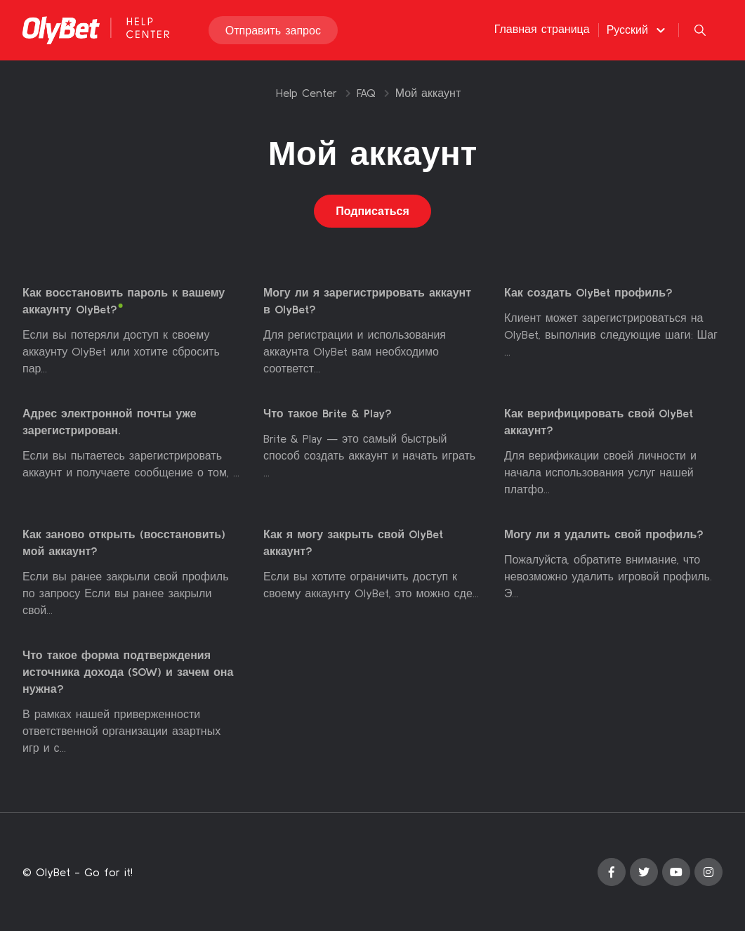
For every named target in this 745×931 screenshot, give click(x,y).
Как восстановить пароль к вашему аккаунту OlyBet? (123, 301)
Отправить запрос (273, 31)
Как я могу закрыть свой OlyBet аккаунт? (353, 543)
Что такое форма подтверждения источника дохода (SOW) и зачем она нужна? (127, 672)
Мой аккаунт (428, 92)
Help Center (306, 92)
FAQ (366, 92)
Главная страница (542, 29)
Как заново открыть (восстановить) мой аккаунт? (123, 543)
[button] (638, 30)
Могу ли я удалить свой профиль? (604, 534)
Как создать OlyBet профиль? (588, 293)
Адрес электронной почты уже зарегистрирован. (109, 422)
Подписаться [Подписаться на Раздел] (372, 211)
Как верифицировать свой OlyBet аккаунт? (598, 422)
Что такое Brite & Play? (327, 414)
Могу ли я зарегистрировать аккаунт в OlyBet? (367, 301)
